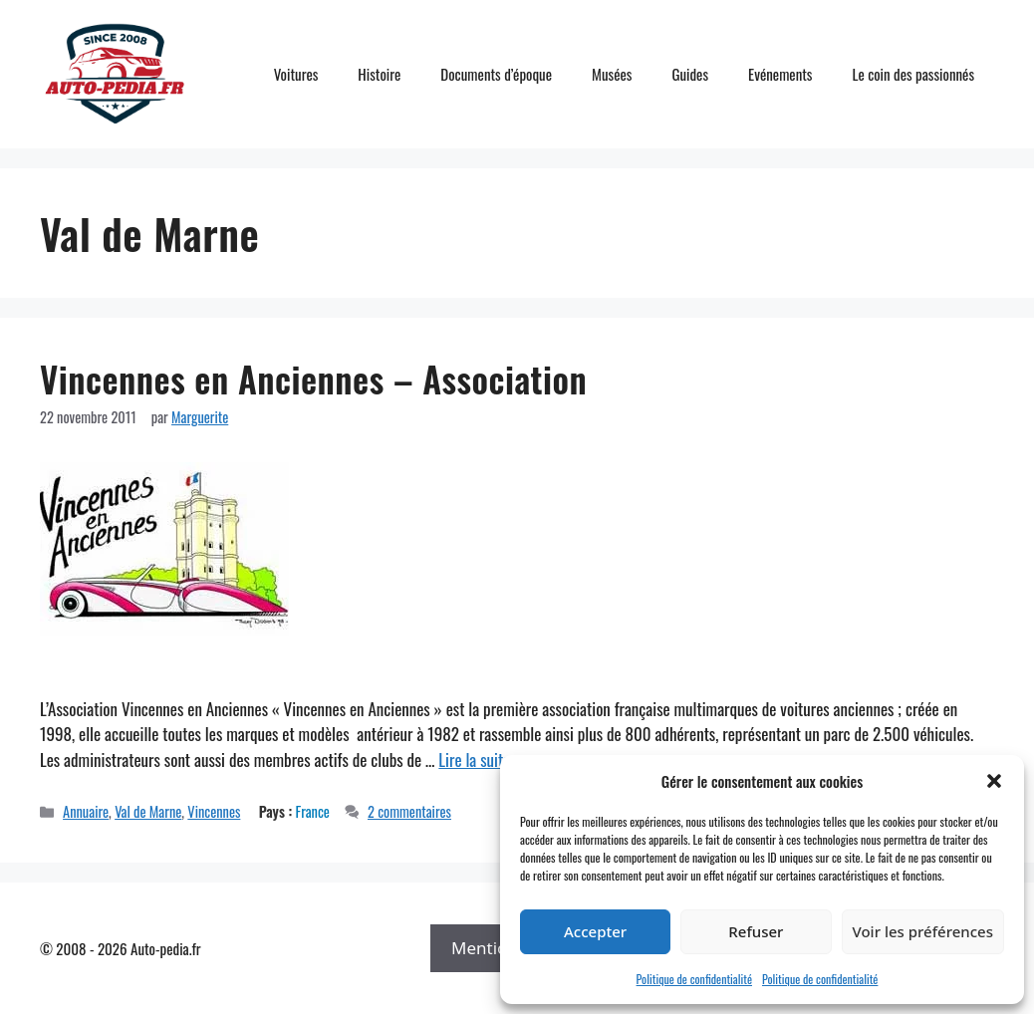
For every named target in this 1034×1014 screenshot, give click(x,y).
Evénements (780, 74)
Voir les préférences (923, 931)
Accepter (595, 931)
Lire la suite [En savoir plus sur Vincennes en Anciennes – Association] (474, 759)
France (313, 811)
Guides (689, 74)
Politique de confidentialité (694, 978)
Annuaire (86, 811)
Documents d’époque (496, 74)
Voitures (296, 74)
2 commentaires (409, 811)
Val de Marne (148, 811)
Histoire (379, 74)
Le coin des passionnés (913, 74)
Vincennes (213, 811)
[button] (994, 781)
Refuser (755, 931)
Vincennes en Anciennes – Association (313, 378)
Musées (612, 74)
